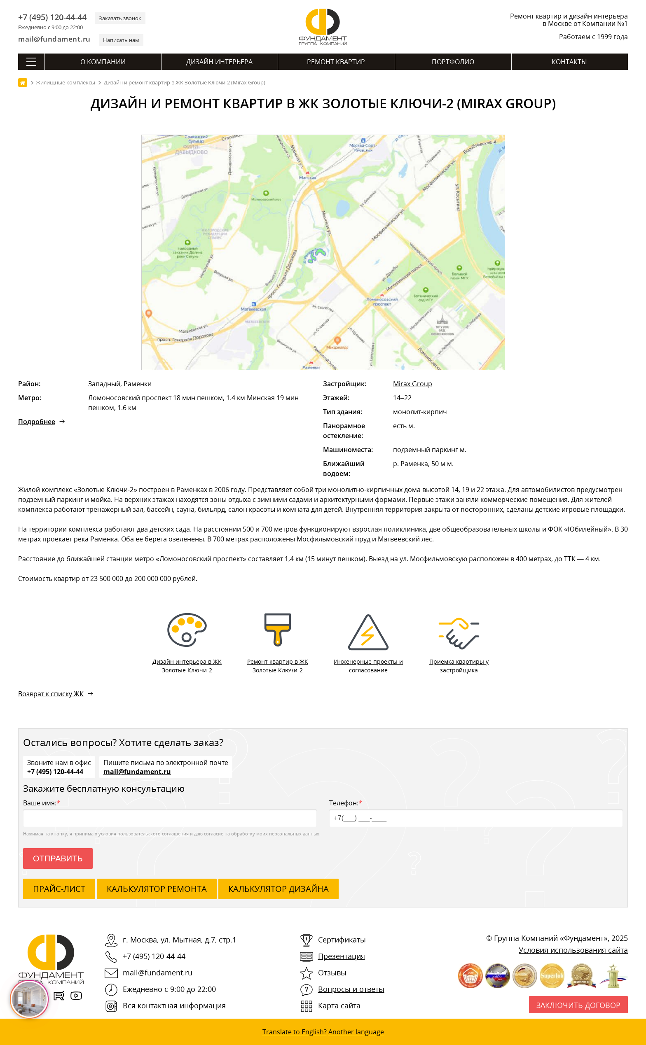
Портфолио (453, 61)
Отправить (58, 858)
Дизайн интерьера (219, 61)
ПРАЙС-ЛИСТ (59, 888)
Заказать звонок (120, 18)
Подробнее (36, 421)
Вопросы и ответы (351, 989)
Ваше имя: (170, 812)
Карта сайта (339, 1005)
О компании (103, 61)
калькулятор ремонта (157, 888)
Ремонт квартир (336, 61)
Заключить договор (578, 1005)
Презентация (341, 956)
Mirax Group (412, 383)
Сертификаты (342, 940)
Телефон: (476, 812)
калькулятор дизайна (278, 888)
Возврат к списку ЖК (51, 693)
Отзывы (332, 972)
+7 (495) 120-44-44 (52, 17)
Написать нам (121, 40)
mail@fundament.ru (54, 39)
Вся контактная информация (174, 1005)
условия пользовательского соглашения (143, 833)
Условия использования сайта (573, 950)
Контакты (569, 61)
